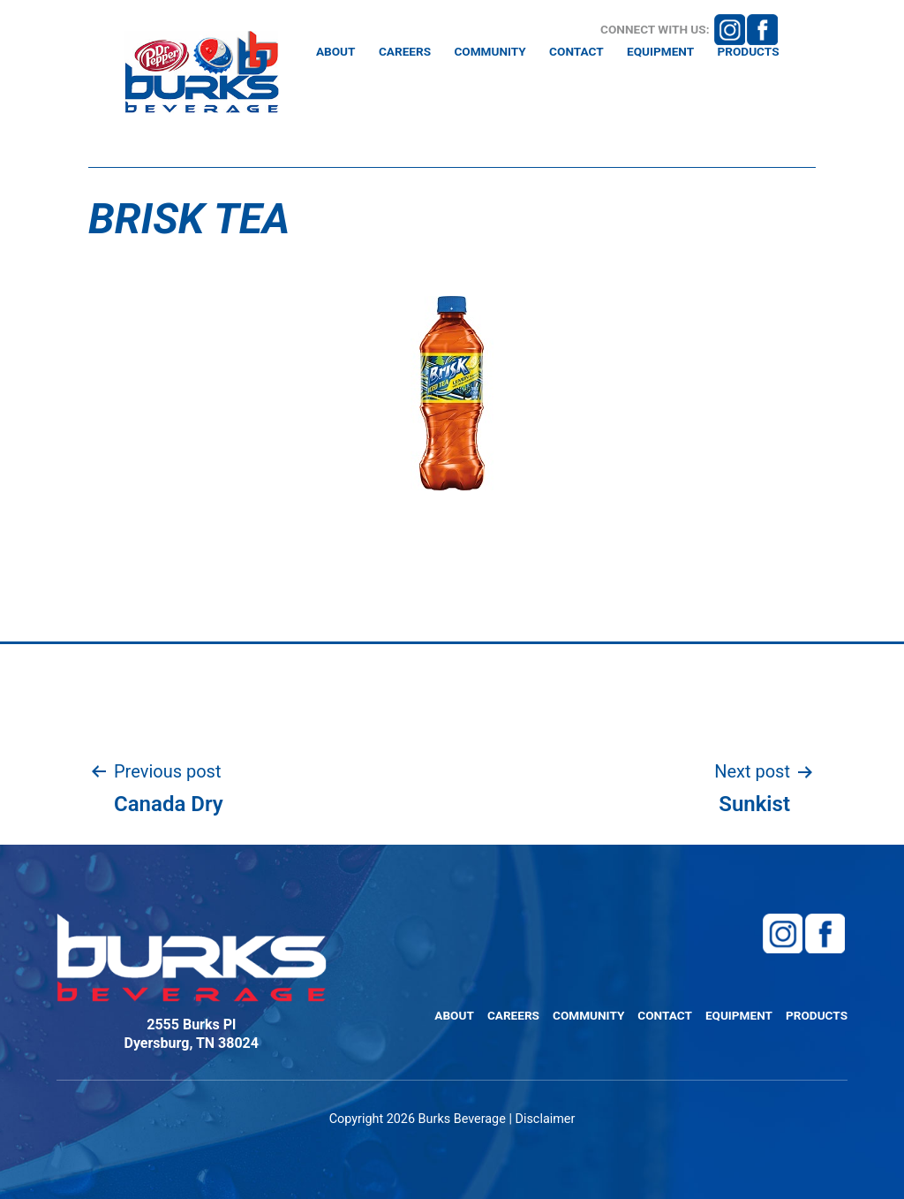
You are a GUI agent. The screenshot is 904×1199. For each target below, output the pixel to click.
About (336, 51)
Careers (405, 51)
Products (748, 51)
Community (489, 51)
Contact (576, 51)
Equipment (660, 51)
